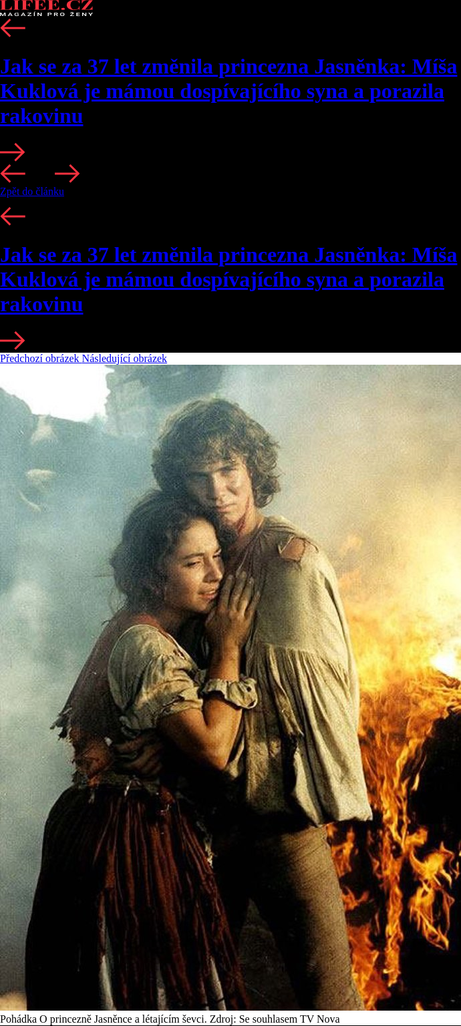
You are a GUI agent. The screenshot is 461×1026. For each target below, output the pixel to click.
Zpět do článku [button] (32, 191)
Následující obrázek (125, 358)
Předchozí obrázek (41, 358)
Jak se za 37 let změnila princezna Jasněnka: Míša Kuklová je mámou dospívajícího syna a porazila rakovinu (228, 91)
